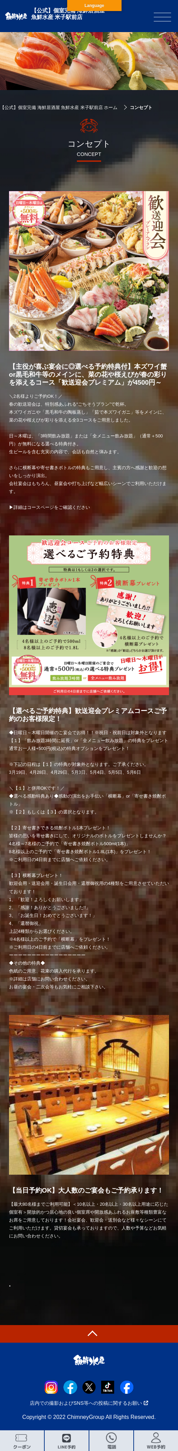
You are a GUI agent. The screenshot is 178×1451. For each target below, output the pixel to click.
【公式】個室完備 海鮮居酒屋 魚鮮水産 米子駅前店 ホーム (58, 107)
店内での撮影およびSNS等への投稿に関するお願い (89, 1403)
